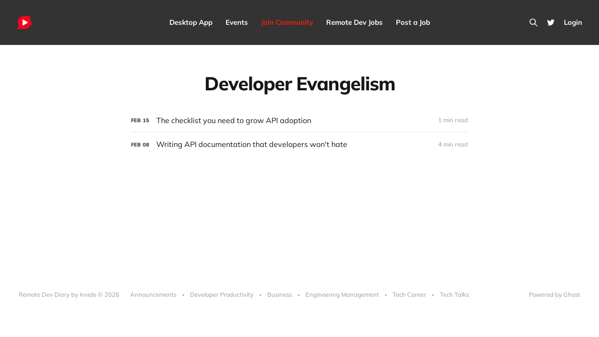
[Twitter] (551, 22)
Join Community (287, 22)
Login (573, 22)
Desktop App (190, 22)
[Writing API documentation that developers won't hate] (299, 144)
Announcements (153, 294)
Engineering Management (342, 294)
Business (279, 294)
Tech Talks (454, 294)
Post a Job (413, 22)
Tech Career (409, 294)
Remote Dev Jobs (354, 22)
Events (237, 22)
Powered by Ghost (554, 294)
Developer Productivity (222, 294)
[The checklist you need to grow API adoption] (299, 120)
